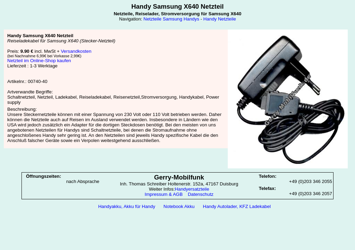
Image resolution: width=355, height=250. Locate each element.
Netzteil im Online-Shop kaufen (39, 60)
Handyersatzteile (192, 189)
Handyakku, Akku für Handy (126, 206)
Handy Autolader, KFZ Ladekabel (237, 206)
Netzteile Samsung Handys (171, 19)
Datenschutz (201, 194)
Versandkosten (76, 51)
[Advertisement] (177, 229)
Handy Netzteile (219, 19)
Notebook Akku (179, 206)
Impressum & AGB (164, 194)
